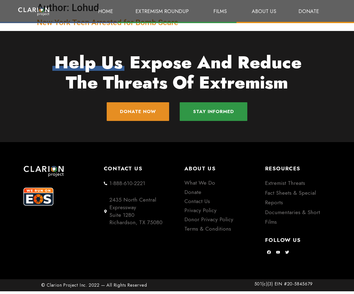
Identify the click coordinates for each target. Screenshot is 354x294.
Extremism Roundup (163, 11)
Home (105, 11)
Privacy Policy (200, 213)
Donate (308, 11)
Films (221, 11)
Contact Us (197, 204)
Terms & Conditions (207, 231)
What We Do (199, 186)
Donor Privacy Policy (208, 222)
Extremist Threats (285, 186)
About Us (264, 11)
